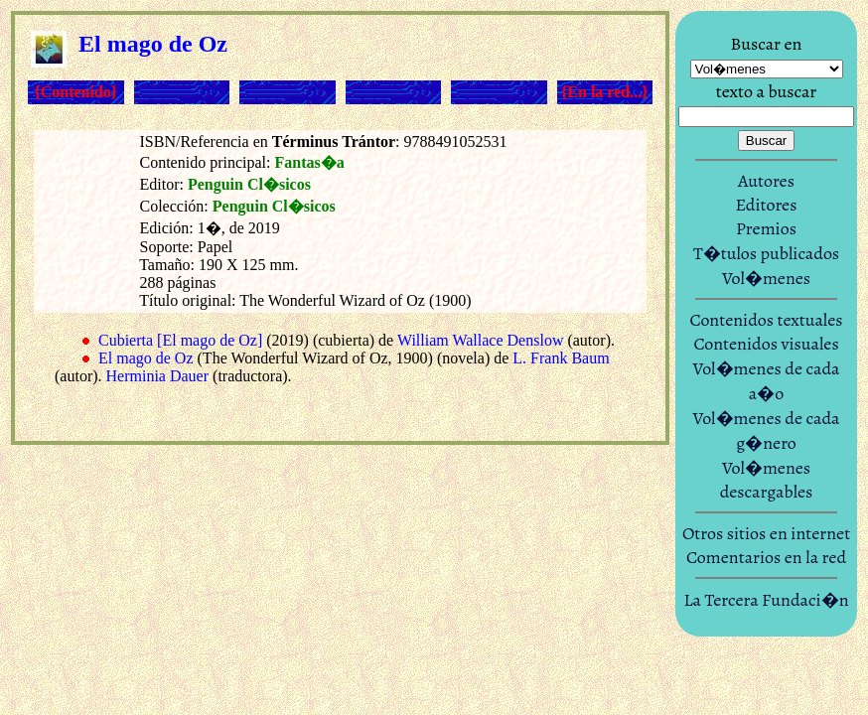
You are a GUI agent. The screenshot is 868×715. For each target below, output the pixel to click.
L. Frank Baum (560, 358)
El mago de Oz (146, 358)
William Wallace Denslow (480, 340)
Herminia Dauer (158, 375)
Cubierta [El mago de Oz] (180, 340)
